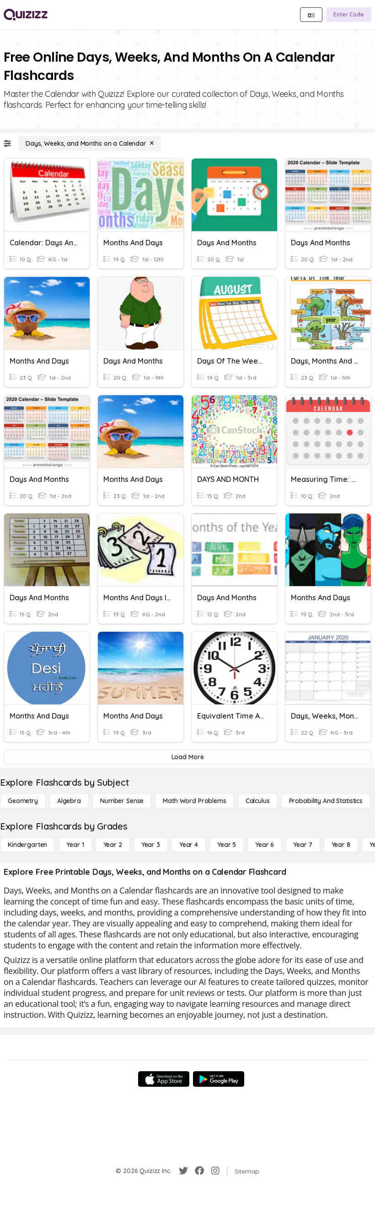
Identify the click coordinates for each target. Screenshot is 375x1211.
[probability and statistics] (325, 800)
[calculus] (258, 800)
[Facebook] (199, 1170)
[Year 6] (264, 844)
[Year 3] (151, 844)
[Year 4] (188, 844)
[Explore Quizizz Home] (26, 15)
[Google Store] (218, 1079)
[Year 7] (302, 844)
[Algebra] (69, 800)
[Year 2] (113, 844)
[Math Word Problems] (194, 800)
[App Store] (163, 1079)
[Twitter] (183, 1170)
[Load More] (187, 757)
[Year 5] (226, 844)
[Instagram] (215, 1170)
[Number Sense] (121, 800)
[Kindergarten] (27, 844)
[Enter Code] (348, 14)
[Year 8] (341, 844)
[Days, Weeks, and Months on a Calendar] (89, 143)
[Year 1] (75, 844)
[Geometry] (23, 800)
